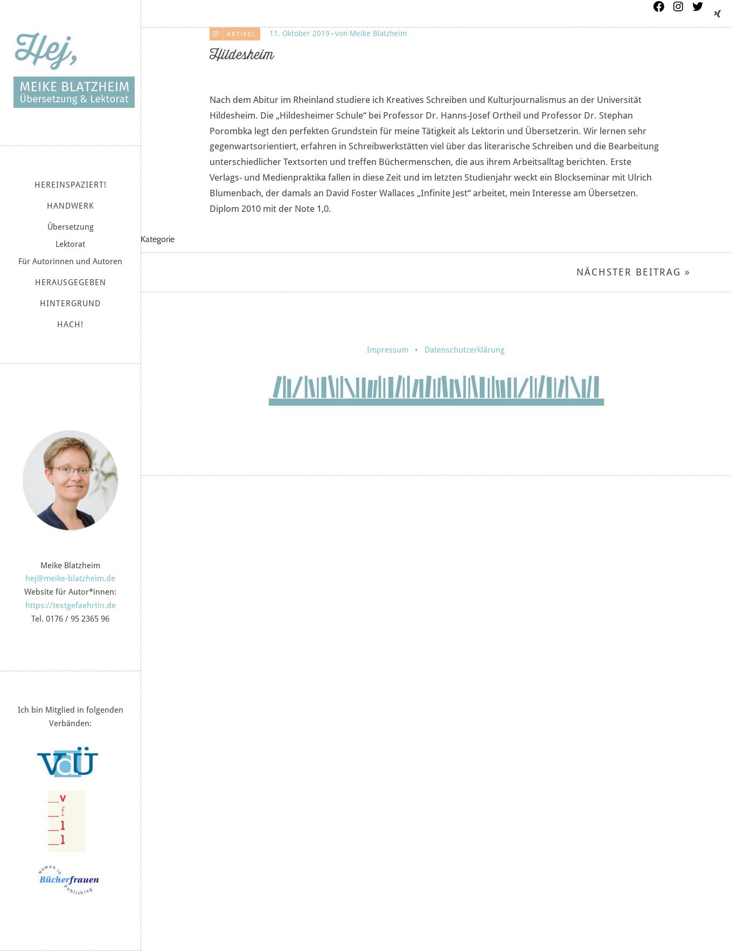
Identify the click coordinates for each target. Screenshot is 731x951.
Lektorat (70, 244)
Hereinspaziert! (70, 185)
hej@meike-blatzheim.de (70, 578)
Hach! (70, 324)
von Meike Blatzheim (371, 33)
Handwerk (70, 206)
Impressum (387, 350)
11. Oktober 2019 (299, 33)
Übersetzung (70, 227)
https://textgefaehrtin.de (70, 605)
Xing (717, 13)
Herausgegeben (70, 282)
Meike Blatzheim (74, 70)
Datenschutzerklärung (464, 350)
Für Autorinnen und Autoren (70, 261)
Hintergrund (70, 303)
